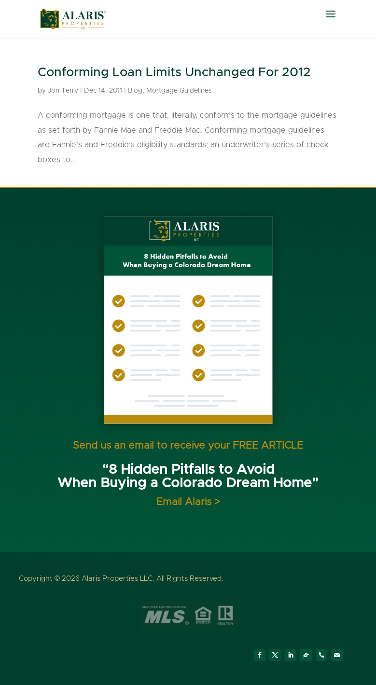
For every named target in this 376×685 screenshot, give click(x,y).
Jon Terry (63, 90)
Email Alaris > (188, 502)
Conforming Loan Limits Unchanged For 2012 (174, 72)
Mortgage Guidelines (179, 90)
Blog (135, 90)
